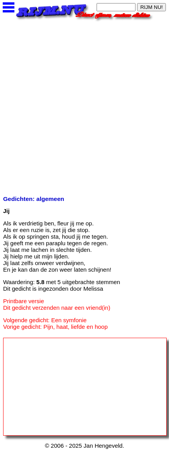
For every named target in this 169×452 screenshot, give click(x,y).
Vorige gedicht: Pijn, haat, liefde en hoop (55, 326)
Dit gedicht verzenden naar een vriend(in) (56, 307)
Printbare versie (23, 301)
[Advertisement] (84, 106)
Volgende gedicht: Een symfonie (44, 320)
